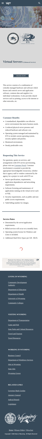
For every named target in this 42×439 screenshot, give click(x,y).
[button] (2, 3)
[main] (21, 61)
